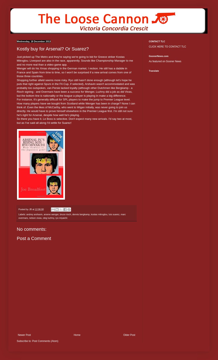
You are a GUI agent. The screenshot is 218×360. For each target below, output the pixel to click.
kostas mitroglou (99, 214)
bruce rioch (65, 214)
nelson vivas (35, 218)
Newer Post (24, 335)
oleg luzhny (48, 218)
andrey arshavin (34, 214)
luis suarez (114, 214)
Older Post (129, 335)
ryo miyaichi (61, 218)
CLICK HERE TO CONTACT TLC (167, 46)
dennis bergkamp (81, 214)
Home (77, 335)
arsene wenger (51, 214)
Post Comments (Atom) (45, 341)
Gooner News (173, 61)
